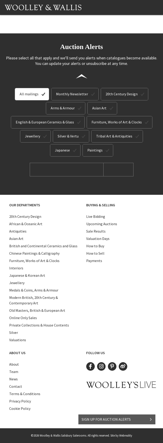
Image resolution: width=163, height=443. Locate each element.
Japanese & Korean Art (27, 275)
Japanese (62, 150)
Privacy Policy (20, 401)
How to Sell (95, 253)
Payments (94, 260)
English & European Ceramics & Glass (45, 122)
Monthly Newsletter (72, 94)
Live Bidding (95, 216)
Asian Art (99, 108)
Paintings (95, 150)
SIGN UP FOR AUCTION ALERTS (117, 419)
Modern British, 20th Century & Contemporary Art (33, 300)
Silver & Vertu (68, 136)
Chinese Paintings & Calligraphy (34, 253)
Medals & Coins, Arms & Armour (33, 290)
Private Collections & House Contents (39, 325)
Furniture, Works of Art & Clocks (117, 122)
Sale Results (96, 231)
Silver (13, 332)
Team (13, 371)
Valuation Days (98, 238)
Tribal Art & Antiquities (114, 136)
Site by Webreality (121, 435)
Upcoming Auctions (101, 224)
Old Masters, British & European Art (37, 310)
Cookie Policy (19, 408)
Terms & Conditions (24, 393)
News (13, 379)
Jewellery (32, 136)
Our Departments (24, 205)
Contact (15, 386)
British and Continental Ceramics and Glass (43, 246)
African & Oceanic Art (25, 224)
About (14, 364)
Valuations (17, 340)
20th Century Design (122, 94)
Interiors (16, 268)
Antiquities (18, 231)
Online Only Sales (23, 317)
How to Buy (95, 246)
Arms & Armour (63, 108)
